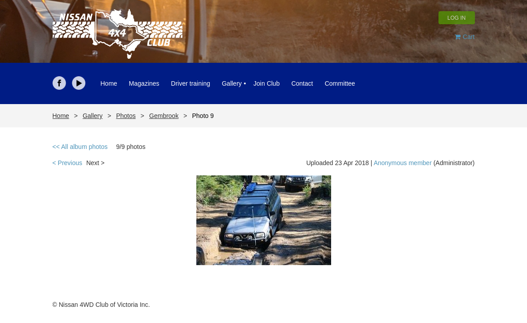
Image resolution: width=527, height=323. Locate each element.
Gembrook (163, 115)
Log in (456, 18)
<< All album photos (80, 146)
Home (61, 115)
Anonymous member (403, 162)
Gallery (92, 115)
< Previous (68, 162)
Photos (126, 115)
